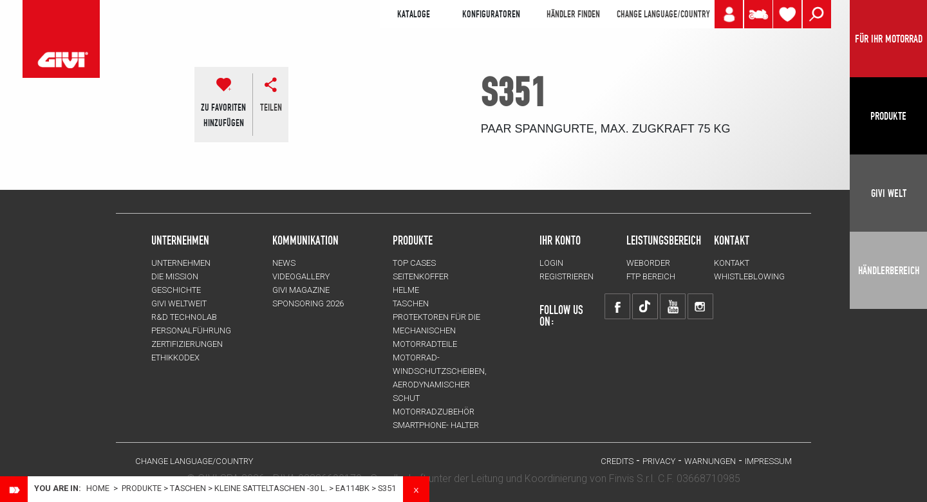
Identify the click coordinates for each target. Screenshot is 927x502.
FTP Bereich (650, 276)
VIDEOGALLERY (301, 276)
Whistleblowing (749, 276)
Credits (617, 461)
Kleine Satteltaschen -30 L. (270, 488)
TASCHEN (188, 488)
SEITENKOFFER (421, 276)
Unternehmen (181, 263)
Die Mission (174, 276)
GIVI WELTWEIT (179, 303)
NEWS (283, 263)
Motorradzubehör (433, 411)
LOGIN (551, 263)
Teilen (271, 107)
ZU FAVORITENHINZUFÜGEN (223, 115)
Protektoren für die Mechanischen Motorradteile (436, 330)
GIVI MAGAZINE (301, 290)
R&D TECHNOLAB (184, 317)
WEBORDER (648, 263)
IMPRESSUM (768, 461)
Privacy (658, 461)
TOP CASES (414, 263)
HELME (406, 290)
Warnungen (710, 461)
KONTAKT (731, 263)
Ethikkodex (175, 357)
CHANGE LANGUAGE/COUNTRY (663, 14)
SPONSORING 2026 (308, 303)
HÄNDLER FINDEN (573, 14)
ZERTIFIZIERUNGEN (187, 344)
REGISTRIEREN (566, 276)
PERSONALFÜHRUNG (191, 330)
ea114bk (352, 488)
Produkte (413, 240)
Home (97, 488)
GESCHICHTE (176, 290)
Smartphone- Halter (436, 425)
